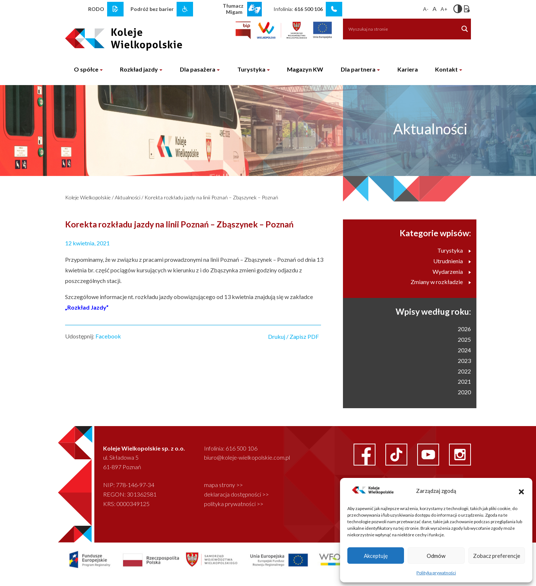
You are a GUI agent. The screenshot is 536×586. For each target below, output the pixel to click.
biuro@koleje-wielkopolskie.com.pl (247, 457)
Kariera (407, 69)
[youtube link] (428, 453)
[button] (521, 490)
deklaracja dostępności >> (236, 494)
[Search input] (397, 29)
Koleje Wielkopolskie (88, 197)
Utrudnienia (452, 260)
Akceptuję (376, 555)
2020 (464, 391)
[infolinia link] (334, 9)
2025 (464, 339)
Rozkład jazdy (139, 69)
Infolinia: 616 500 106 (230, 448)
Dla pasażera (197, 69)
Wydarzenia (452, 271)
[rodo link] (115, 9)
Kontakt (446, 69)
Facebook (108, 336)
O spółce (86, 69)
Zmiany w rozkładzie (441, 281)
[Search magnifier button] (464, 29)
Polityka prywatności (436, 572)
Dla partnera (358, 69)
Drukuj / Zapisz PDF (293, 336)
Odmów (436, 555)
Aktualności (127, 197)
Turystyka (251, 69)
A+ (444, 9)
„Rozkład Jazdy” (87, 307)
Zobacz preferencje (496, 555)
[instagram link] (460, 453)
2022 (464, 371)
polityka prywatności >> (233, 503)
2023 (464, 360)
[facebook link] (365, 453)
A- (426, 9)
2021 (464, 381)
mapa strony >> (223, 484)
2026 (464, 328)
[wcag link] (185, 9)
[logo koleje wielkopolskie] (111, 36)
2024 (464, 349)
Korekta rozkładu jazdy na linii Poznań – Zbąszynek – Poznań (211, 197)
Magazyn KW (305, 69)
